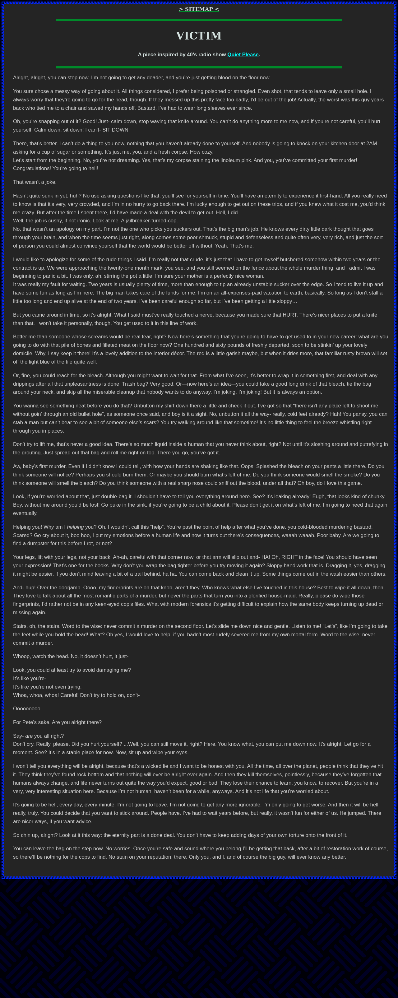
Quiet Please (243, 55)
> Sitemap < (199, 9)
